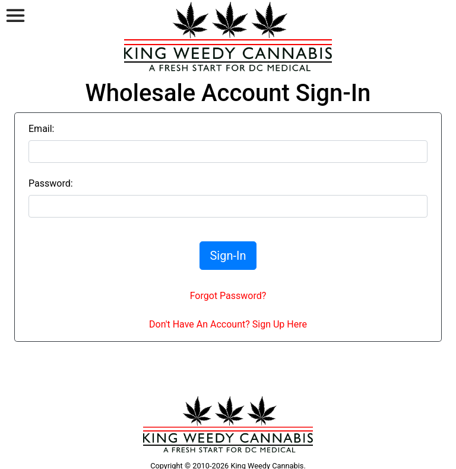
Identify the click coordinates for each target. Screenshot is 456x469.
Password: (50, 183)
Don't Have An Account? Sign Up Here (228, 324)
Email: (41, 128)
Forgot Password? (228, 295)
